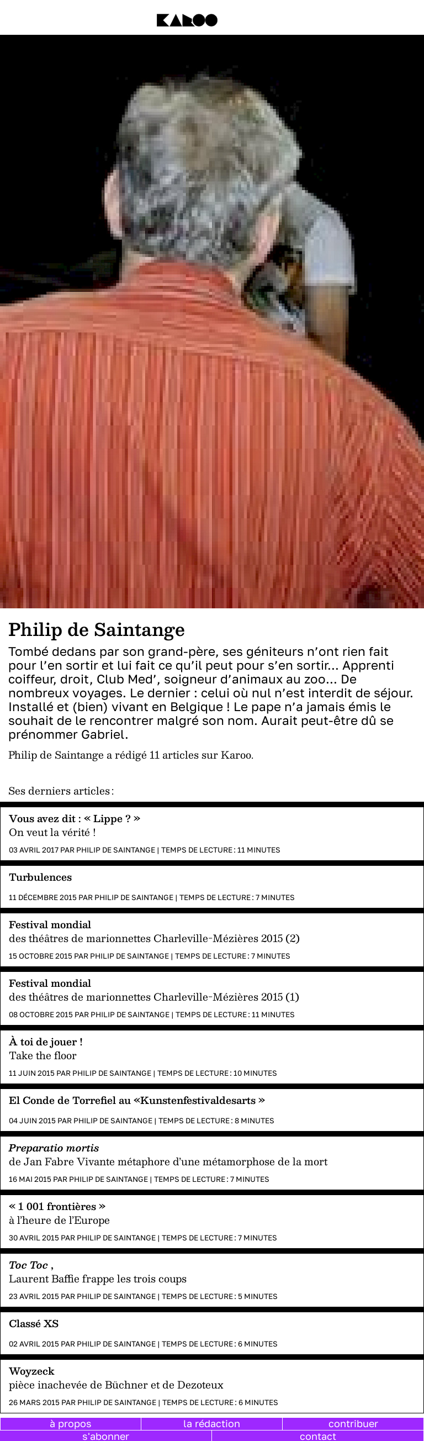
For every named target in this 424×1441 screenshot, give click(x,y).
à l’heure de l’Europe (59, 1219)
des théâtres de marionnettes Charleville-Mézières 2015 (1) (154, 996)
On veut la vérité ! (52, 831)
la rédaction (211, 1423)
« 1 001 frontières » (57, 1206)
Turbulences (40, 877)
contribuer (353, 1423)
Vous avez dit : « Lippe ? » (74, 818)
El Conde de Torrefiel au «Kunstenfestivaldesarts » (137, 1100)
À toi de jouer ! (46, 1041)
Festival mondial (50, 924)
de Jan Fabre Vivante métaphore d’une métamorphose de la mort (168, 1161)
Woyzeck (32, 1371)
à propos (71, 1423)
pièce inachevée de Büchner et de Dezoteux (116, 1384)
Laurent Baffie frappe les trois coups (98, 1278)
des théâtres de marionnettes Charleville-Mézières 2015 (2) (154, 937)
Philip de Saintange (115, 849)
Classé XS (34, 1323)
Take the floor (43, 1055)
